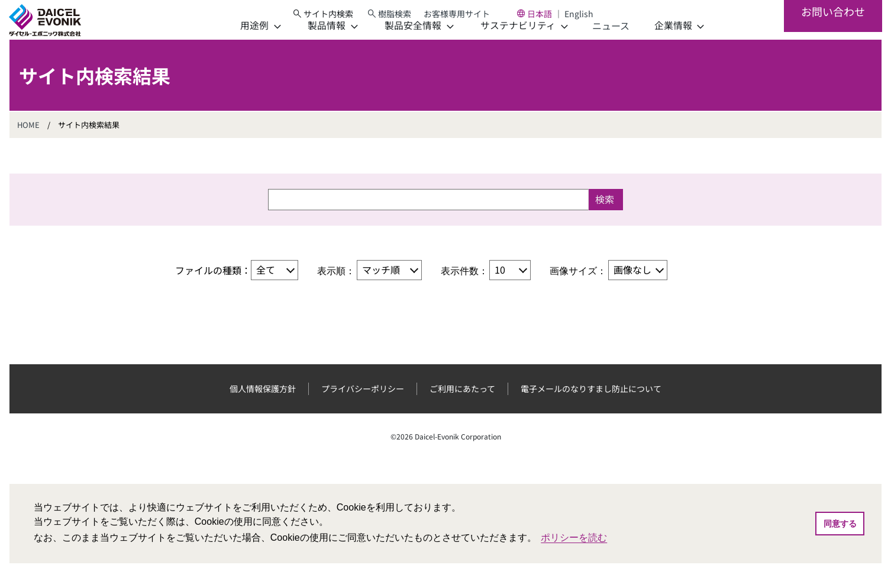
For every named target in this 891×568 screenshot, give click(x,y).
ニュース (592, 45)
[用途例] (241, 45)
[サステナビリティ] (505, 45)
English (590, 18)
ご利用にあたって (462, 408)
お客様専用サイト (468, 18)
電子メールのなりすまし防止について (591, 408)
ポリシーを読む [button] (574, 537)
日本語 (550, 18)
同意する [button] (840, 523)
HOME (28, 144)
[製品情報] (313, 45)
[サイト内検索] (333, 18)
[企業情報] (660, 45)
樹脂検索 (405, 18)
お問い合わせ (832, 29)
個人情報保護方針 (263, 408)
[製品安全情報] (400, 45)
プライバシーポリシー (362, 408)
